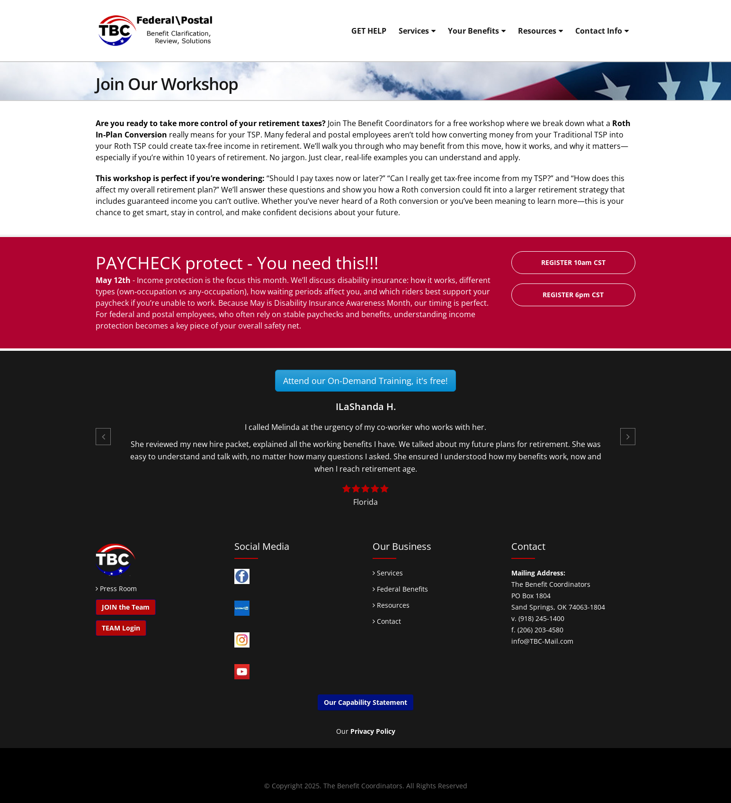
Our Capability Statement (365, 702)
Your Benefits (473, 31)
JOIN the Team (126, 606)
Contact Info (598, 31)
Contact (387, 621)
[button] (103, 436)
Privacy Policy (372, 731)
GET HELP (368, 31)
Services (414, 31)
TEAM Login (121, 627)
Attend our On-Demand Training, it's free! (365, 380)
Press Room (118, 588)
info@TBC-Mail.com (542, 641)
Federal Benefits (400, 588)
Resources (537, 31)
